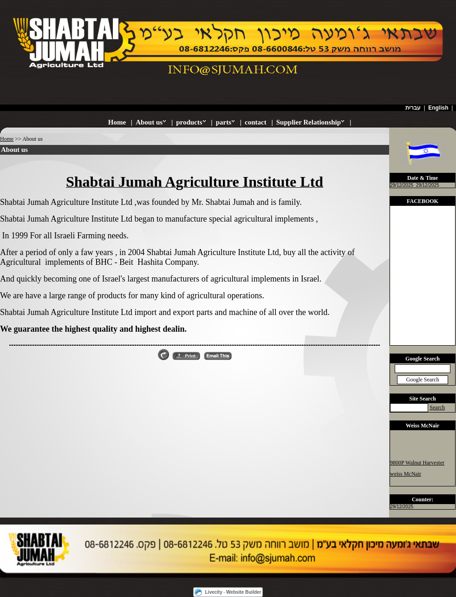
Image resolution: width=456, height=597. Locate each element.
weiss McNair (405, 474)
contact (256, 122)
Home (117, 122)
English (438, 108)
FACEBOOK (422, 201)
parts (223, 122)
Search (437, 407)
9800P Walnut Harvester (417, 463)
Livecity (213, 592)
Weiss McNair (422, 425)
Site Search (422, 398)
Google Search (422, 358)
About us (149, 122)
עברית (413, 108)
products (189, 122)
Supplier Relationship (308, 122)
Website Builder (243, 592)
